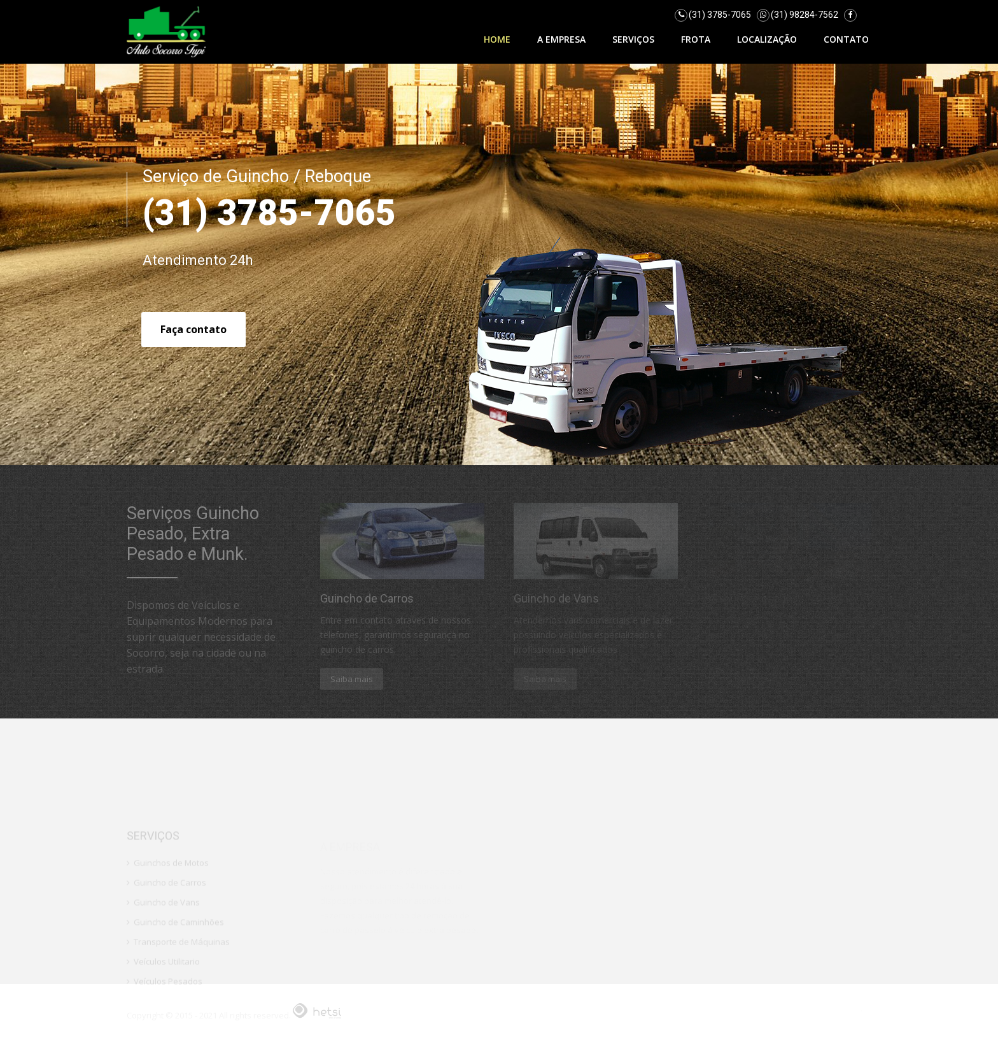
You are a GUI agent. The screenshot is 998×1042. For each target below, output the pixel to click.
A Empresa (561, 39)
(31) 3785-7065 (720, 15)
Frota (695, 39)
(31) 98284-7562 (804, 15)
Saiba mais (351, 679)
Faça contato (193, 329)
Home (497, 39)
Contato (846, 39)
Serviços (633, 39)
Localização (767, 39)
